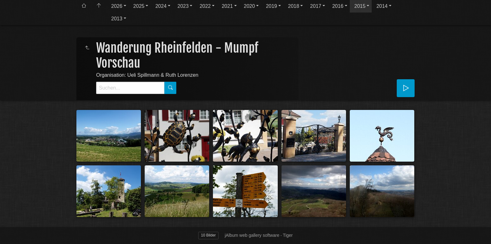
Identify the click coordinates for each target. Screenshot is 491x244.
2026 (116, 6)
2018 (293, 6)
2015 (360, 6)
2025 (139, 6)
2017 (315, 6)
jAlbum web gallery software (252, 235)
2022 (205, 6)
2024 (161, 6)
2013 (116, 18)
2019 (271, 6)
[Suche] (130, 88)
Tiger (287, 235)
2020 (249, 6)
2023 (183, 6)
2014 (382, 6)
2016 (338, 6)
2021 (227, 6)
